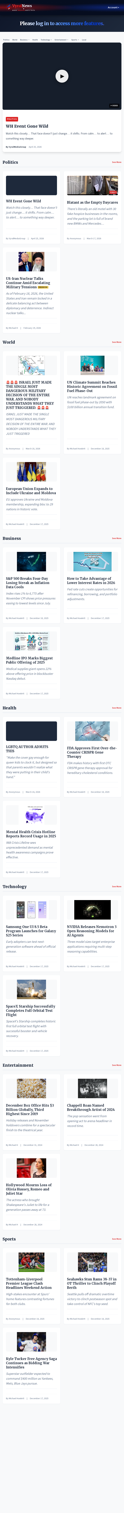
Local (84, 40)
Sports (75, 40)
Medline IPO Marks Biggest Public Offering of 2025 (29, 660)
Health (35, 40)
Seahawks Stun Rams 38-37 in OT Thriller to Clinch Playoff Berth (92, 1283)
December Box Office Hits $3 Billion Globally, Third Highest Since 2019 (30, 1109)
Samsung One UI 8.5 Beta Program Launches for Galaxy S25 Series (31, 931)
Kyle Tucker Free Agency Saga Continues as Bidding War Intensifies (31, 1363)
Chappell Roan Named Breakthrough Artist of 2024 (91, 1107)
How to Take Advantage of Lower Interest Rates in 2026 (91, 581)
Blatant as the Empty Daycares (92, 202)
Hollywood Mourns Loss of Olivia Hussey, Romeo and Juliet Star (29, 1189)
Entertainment (61, 40)
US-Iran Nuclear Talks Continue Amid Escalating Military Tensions (28, 283)
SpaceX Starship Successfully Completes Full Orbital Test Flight (30, 1010)
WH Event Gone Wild (27, 126)
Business (25, 40)
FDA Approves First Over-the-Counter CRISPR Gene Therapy (92, 752)
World (14, 40)
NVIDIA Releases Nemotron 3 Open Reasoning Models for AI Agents (92, 931)
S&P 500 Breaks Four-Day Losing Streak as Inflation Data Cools (27, 583)
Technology (46, 40)
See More (116, 162)
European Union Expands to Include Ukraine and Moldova (31, 491)
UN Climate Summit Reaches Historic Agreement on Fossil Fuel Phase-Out (92, 386)
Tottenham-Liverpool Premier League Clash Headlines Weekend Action (29, 1283)
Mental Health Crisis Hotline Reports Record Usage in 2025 (31, 834)
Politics (6, 40)
